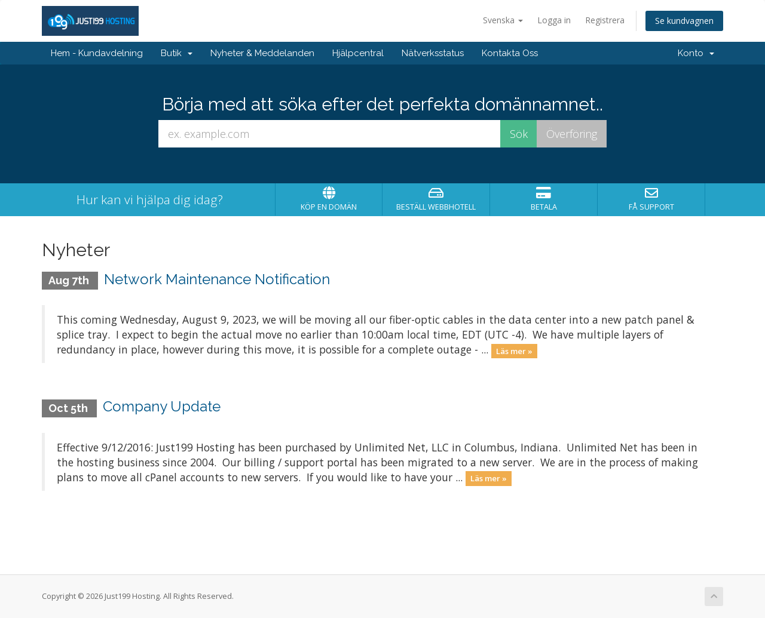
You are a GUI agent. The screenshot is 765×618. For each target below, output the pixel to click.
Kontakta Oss (510, 53)
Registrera (605, 20)
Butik (176, 53)
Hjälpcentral (358, 53)
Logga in (554, 20)
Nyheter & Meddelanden (262, 53)
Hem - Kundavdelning (97, 53)
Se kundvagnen (684, 20)
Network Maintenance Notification (217, 279)
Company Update (162, 406)
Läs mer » (514, 350)
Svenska (503, 20)
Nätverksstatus (433, 53)
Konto (696, 53)
